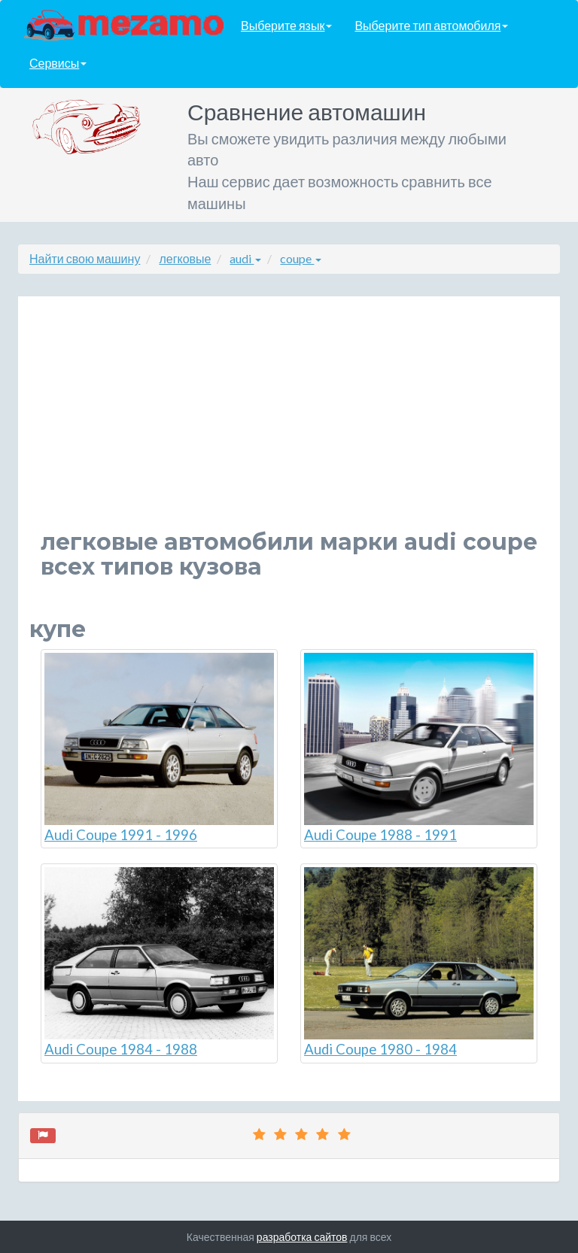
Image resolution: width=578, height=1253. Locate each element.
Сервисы (58, 63)
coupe (300, 258)
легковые (185, 258)
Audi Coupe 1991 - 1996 (159, 748)
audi (245, 258)
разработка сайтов (302, 1236)
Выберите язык (286, 25)
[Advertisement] (289, 424)
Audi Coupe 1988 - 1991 (419, 748)
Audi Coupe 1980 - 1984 (419, 962)
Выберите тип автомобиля (431, 25)
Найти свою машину (84, 258)
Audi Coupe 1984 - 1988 (159, 962)
